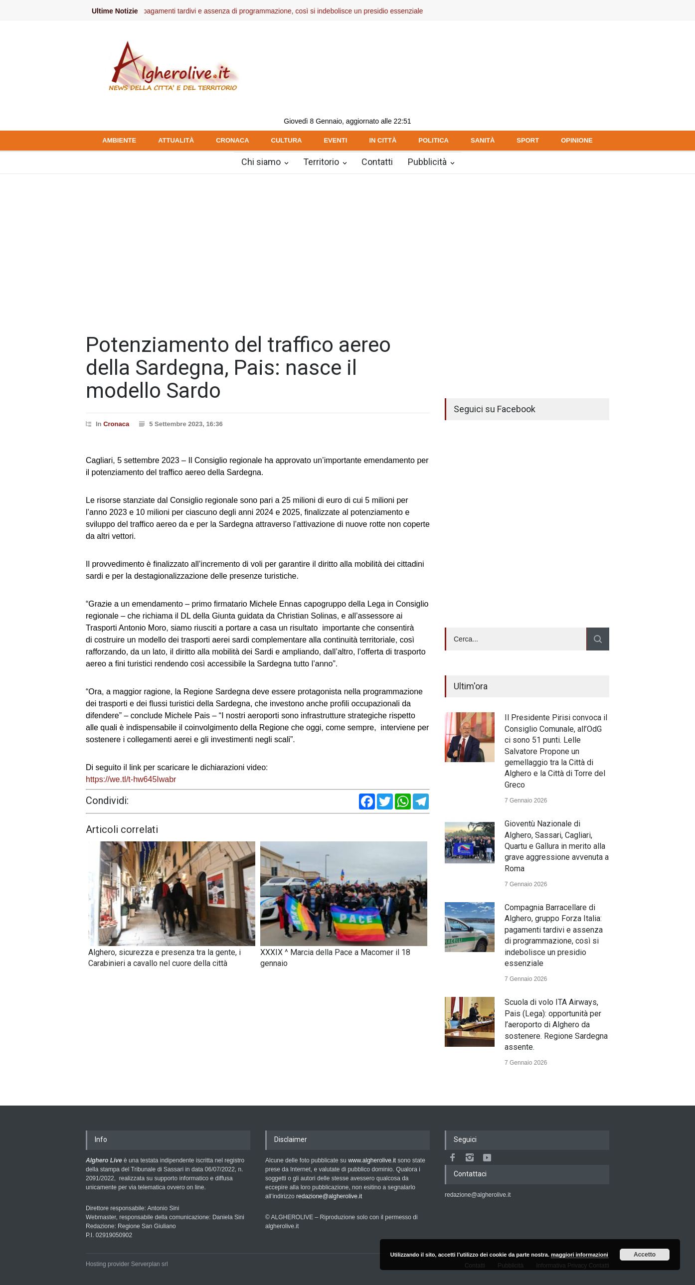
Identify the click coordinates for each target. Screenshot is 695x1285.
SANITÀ (483, 140)
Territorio (321, 162)
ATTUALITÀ (176, 140)
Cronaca (116, 424)
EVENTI (335, 140)
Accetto (645, 1254)
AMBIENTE (119, 140)
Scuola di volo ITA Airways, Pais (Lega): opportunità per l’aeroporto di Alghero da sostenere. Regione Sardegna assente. (556, 1024)
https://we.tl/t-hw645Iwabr (131, 779)
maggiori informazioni (579, 1255)
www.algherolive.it (372, 1160)
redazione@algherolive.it (329, 1196)
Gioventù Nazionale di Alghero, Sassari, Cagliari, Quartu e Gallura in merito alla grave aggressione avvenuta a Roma (557, 846)
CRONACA (232, 140)
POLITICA (433, 140)
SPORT (528, 140)
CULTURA (286, 140)
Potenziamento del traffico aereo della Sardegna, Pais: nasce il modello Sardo (238, 367)
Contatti (377, 162)
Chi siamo (261, 162)
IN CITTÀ (382, 140)
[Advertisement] (347, 249)
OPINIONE (577, 140)
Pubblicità (427, 162)
